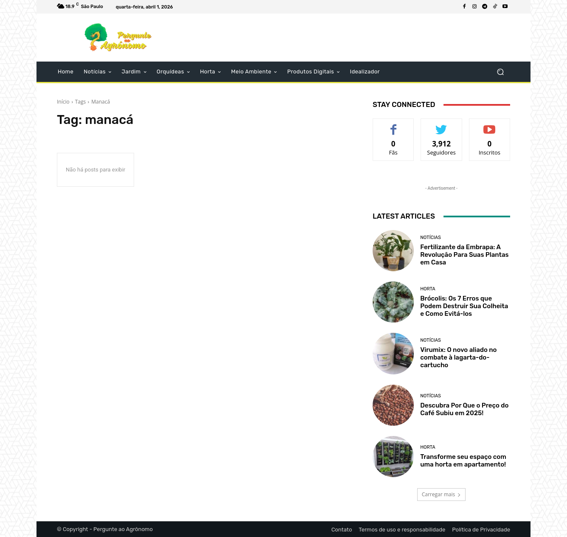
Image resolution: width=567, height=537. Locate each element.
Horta (427, 289)
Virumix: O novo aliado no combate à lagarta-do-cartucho (458, 357)
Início (63, 101)
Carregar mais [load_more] (441, 494)
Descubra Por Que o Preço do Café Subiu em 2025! (464, 409)
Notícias (430, 237)
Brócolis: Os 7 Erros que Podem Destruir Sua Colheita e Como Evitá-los (464, 306)
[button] (500, 72)
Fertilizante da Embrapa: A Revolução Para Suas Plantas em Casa (464, 254)
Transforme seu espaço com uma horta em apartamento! (463, 460)
